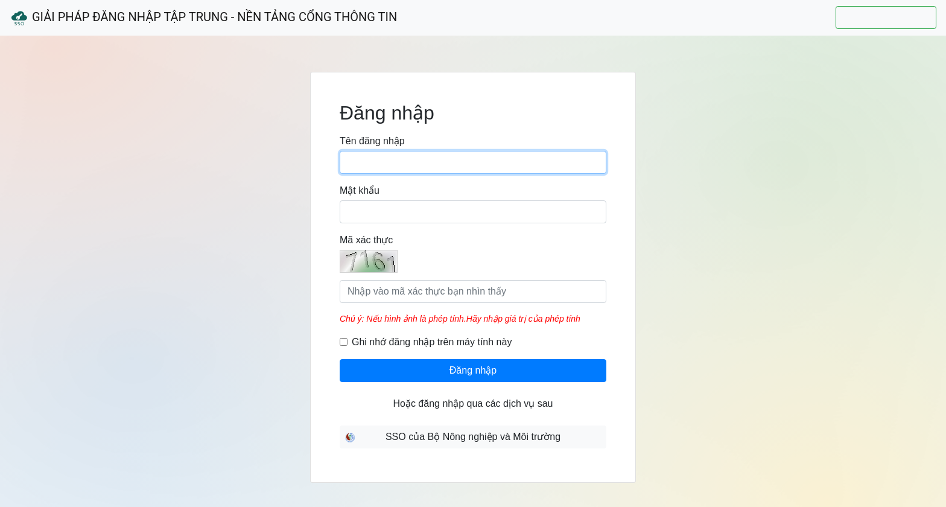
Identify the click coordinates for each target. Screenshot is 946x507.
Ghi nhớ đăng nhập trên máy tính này (432, 342)
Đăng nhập (473, 370)
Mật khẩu (359, 190)
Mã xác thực (366, 240)
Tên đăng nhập (372, 141)
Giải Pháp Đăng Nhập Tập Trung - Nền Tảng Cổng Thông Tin (203, 18)
